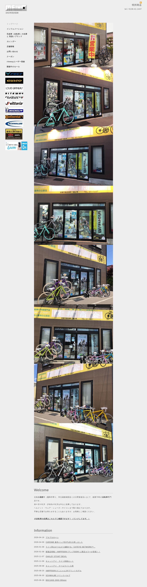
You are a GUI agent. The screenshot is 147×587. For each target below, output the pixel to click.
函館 (41, 497)
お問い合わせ (12, 52)
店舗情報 (10, 47)
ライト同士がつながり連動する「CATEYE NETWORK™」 (70, 547)
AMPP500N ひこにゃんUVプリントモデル (64, 571)
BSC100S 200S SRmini (56, 580)
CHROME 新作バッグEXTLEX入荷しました (64, 542)
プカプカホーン (52, 537)
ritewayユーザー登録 (16, 62)
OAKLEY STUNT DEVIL (56, 556)
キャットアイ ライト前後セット (60, 561)
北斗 (49, 497)
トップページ (12, 24)
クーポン (10, 57)
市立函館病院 (63, 497)
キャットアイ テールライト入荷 (60, 566)
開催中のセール (13, 67)
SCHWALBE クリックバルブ (58, 575)
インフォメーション (15, 29)
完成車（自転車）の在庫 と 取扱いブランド (17, 35)
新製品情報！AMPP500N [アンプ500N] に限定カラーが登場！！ (73, 552)
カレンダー (11, 41)
